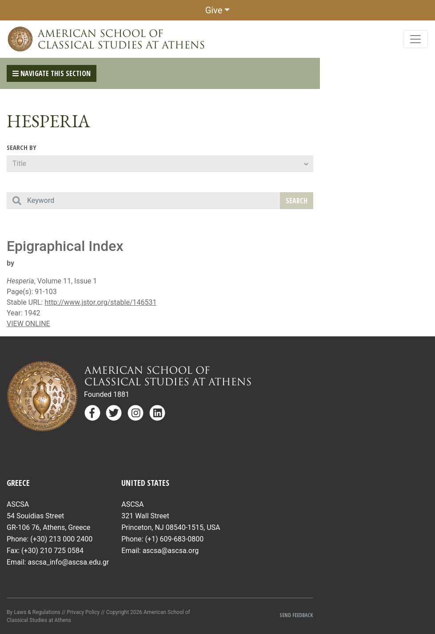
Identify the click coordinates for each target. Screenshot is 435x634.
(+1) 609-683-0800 (174, 539)
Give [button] (214, 10)
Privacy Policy (83, 612)
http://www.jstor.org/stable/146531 (100, 302)
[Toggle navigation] (415, 39)
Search (296, 201)
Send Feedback (296, 615)
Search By (21, 147)
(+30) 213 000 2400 (61, 539)
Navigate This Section (51, 73)
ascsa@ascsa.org (171, 550)
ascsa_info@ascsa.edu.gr (68, 562)
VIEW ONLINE (28, 323)
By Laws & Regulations (33, 612)
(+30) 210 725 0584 (52, 550)
